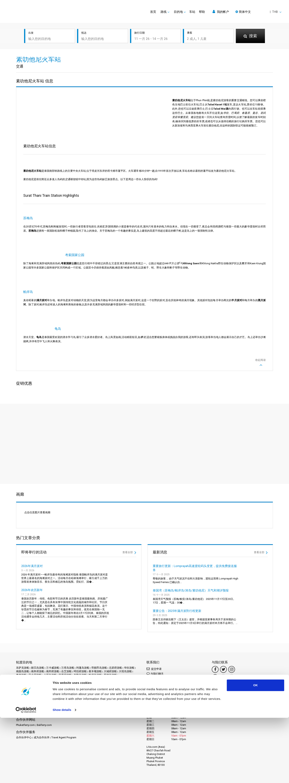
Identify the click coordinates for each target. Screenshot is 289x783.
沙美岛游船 (74, 669)
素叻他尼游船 (124, 673)
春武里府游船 (62, 665)
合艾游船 (66, 658)
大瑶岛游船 (125, 658)
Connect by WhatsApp (161, 675)
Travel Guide (125, 696)
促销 (69, 696)
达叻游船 (132, 680)
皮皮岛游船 (59, 673)
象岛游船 (119, 680)
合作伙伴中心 (24, 724)
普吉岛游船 (110, 665)
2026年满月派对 (32, 553)
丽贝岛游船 (37, 655)
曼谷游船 (33, 669)
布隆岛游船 (80, 662)
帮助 (202, 12)
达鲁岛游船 (35, 683)
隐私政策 (49, 699)
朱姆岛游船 (47, 669)
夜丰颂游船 (95, 658)
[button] (258, 12)
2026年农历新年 (32, 577)
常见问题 (111, 696)
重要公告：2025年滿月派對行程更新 (177, 598)
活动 (77, 696)
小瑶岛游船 (50, 662)
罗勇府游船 (106, 676)
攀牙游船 (47, 665)
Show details (62, 775)
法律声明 (21, 699)
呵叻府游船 (80, 658)
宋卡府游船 (35, 662)
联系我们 (89, 699)
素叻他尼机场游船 (26, 676)
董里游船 (107, 680)
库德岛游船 (110, 662)
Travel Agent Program (63, 724)
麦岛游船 (81, 683)
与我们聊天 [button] (155, 661)
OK (255, 750)
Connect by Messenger (162, 667)
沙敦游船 (61, 669)
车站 (192, 12)
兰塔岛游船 (67, 655)
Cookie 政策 (63, 699)
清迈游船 (33, 673)
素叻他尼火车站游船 (50, 676)
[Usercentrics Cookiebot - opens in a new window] (26, 775)
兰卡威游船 (52, 655)
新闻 (84, 696)
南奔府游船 (37, 658)
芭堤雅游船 (45, 680)
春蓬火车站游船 (93, 665)
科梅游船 (73, 673)
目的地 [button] (178, 12)
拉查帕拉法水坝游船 (28, 665)
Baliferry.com (44, 712)
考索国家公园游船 (26, 680)
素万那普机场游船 (103, 673)
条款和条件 (35, 699)
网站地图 (77, 699)
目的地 (27, 696)
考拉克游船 (121, 676)
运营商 (93, 696)
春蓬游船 (77, 665)
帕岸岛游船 (95, 662)
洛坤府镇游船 (126, 669)
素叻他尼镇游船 (73, 676)
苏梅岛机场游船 (78, 680)
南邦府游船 (52, 658)
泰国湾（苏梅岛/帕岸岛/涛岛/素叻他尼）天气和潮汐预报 (191, 578)
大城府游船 (110, 658)
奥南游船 (21, 662)
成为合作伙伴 (41, 724)
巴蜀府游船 (65, 662)
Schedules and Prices (45, 696)
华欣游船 (129, 655)
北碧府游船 (115, 655)
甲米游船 (46, 673)
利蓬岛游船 (82, 655)
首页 (153, 12)
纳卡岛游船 (91, 676)
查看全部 (129, 539)
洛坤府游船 (90, 669)
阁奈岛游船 (50, 683)
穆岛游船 (86, 673)
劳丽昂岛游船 (99, 655)
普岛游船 (124, 665)
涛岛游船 (21, 673)
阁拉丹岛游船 (66, 683)
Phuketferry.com (25, 712)
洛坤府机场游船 (108, 669)
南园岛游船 (22, 658)
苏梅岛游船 (60, 680)
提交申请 (154, 656)
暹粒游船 (21, 669)
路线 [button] (164, 12)
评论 (101, 696)
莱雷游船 (94, 680)
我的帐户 (221, 12)
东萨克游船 (22, 655)
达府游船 (21, 683)
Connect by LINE (161, 682)
